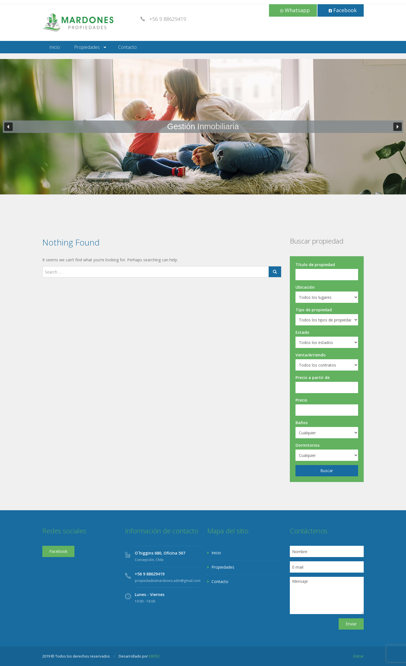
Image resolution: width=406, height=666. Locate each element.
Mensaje (327, 595)
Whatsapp (295, 10)
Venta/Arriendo (310, 355)
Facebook (343, 10)
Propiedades (87, 47)
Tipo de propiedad (313, 309)
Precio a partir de (312, 377)
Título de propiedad (315, 264)
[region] (203, 126)
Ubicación (305, 287)
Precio (301, 400)
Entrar (358, 656)
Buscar (326, 470)
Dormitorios (307, 445)
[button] (8, 126)
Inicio (54, 47)
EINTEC (154, 656)
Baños (301, 422)
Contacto (127, 47)
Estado (302, 332)
